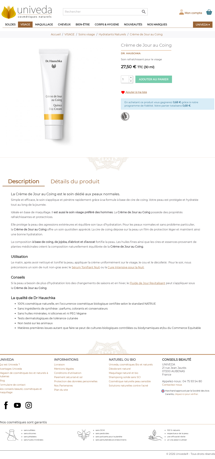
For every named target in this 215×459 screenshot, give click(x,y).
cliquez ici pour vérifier (186, 394)
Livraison (59, 364)
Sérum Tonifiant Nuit (86, 267)
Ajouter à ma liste (134, 92)
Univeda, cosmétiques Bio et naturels (131, 364)
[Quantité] (125, 79)
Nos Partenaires (63, 385)
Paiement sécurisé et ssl (68, 377)
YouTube (17, 405)
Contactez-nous (172, 384)
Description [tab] (23, 181)
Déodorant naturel (120, 368)
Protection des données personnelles (75, 381)
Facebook (6, 409)
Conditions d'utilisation (67, 373)
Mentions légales (64, 368)
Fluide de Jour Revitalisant (147, 283)
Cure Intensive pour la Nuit (126, 267)
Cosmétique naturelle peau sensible (130, 381)
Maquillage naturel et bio (123, 373)
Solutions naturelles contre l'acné (128, 385)
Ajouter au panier (153, 79)
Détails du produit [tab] (75, 181)
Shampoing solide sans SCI (125, 377)
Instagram (29, 405)
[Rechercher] (105, 11)
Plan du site (61, 389)
